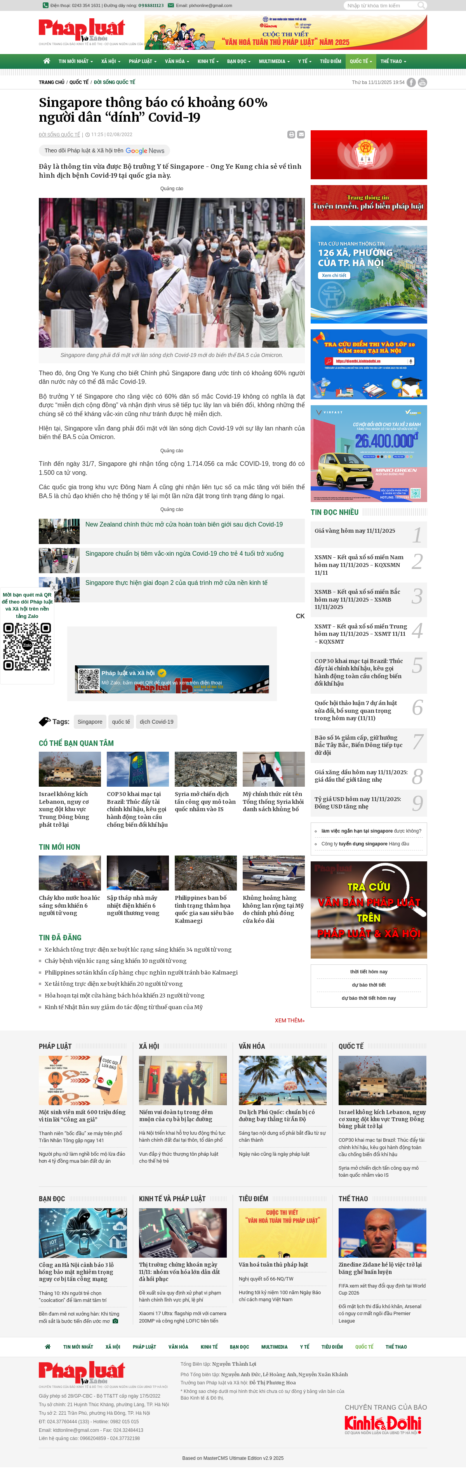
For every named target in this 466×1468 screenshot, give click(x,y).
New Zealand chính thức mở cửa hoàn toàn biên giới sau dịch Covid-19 (184, 524)
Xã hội (110, 61)
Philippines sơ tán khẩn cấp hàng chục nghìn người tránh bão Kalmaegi (141, 972)
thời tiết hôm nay (369, 972)
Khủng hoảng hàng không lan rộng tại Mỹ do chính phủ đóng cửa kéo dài (273, 909)
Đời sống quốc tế (114, 82)
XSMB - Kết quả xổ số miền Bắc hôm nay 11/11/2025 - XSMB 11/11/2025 (357, 599)
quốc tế (121, 722)
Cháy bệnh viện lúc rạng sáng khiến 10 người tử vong (116, 960)
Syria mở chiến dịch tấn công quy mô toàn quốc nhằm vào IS (205, 802)
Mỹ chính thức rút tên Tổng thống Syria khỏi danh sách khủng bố (273, 802)
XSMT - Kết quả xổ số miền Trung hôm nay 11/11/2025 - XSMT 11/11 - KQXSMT (361, 634)
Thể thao (393, 61)
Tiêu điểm (330, 61)
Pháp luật (142, 61)
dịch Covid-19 (157, 722)
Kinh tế (208, 61)
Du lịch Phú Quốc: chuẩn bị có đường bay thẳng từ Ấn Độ (277, 1116)
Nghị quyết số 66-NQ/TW (266, 1279)
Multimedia (274, 61)
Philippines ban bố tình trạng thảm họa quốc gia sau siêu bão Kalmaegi (204, 909)
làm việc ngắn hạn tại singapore (357, 831)
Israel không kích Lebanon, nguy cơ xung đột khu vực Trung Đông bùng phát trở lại (64, 809)
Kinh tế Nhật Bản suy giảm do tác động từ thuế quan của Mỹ (124, 1007)
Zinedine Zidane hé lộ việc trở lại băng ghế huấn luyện (380, 1268)
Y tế (304, 61)
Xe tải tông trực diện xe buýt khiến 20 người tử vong (114, 983)
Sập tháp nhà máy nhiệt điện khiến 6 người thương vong (133, 905)
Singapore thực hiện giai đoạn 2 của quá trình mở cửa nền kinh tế (176, 582)
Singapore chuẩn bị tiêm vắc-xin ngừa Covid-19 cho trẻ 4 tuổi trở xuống (184, 553)
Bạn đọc (238, 61)
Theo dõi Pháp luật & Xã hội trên (84, 150)
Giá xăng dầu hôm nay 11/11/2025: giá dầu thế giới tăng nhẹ (361, 776)
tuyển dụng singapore (363, 844)
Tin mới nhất (76, 61)
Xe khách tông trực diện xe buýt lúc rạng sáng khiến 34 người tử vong (138, 949)
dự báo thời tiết (369, 985)
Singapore (90, 722)
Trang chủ (51, 82)
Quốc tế (361, 61)
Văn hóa (177, 61)
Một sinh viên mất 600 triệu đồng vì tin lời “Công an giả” (82, 1116)
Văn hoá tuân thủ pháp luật (273, 1265)
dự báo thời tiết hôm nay (369, 998)
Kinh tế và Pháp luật (172, 1199)
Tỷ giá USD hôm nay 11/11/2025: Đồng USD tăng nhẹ (358, 803)
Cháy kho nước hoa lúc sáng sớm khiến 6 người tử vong (69, 905)
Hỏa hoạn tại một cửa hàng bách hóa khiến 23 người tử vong (125, 995)
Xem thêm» (290, 1020)
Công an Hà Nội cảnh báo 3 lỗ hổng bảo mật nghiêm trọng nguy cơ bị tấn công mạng (76, 1272)
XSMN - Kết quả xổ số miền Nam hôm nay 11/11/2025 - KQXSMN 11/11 (359, 565)
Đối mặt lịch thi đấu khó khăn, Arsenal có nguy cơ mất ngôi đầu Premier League (380, 1313)
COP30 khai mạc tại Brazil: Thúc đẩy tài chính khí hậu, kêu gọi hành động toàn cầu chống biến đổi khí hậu (137, 809)
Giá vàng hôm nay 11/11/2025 (355, 530)
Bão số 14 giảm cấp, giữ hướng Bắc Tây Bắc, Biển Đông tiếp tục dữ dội (359, 745)
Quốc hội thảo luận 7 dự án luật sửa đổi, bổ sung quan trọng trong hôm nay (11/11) (356, 711)
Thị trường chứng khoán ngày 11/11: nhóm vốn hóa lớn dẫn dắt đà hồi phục (179, 1272)
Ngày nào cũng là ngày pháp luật (274, 1154)
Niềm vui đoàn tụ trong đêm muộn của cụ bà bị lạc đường (176, 1116)
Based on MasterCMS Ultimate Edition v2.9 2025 (233, 1458)
